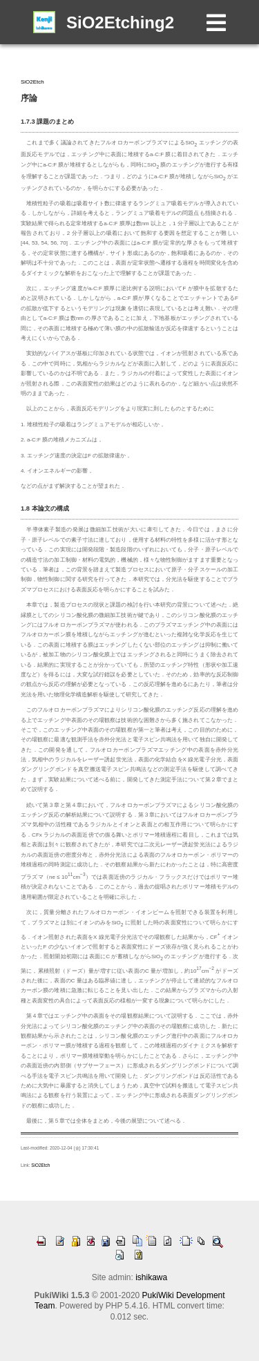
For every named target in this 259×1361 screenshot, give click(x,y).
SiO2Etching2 (120, 22)
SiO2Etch (32, 82)
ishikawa (151, 1277)
